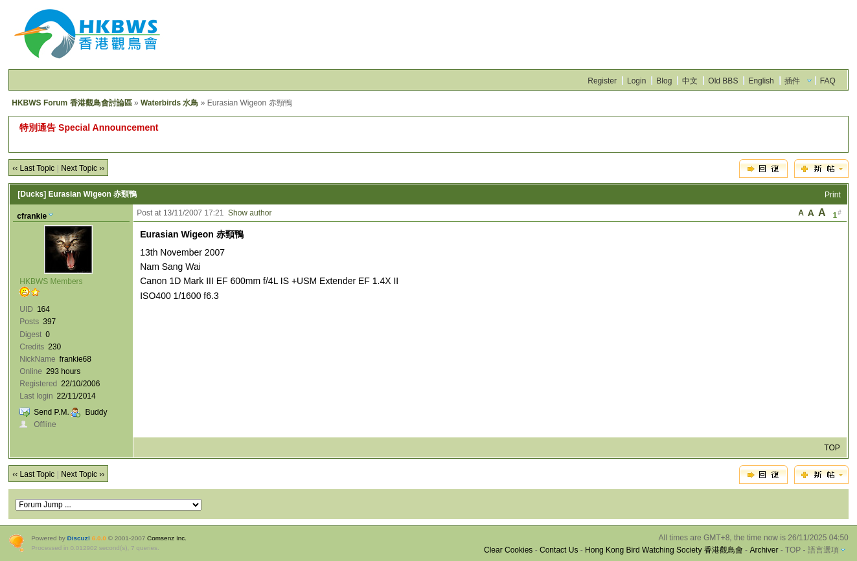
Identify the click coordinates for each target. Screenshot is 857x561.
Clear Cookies (508, 550)
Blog (664, 80)
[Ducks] (31, 194)
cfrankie (32, 216)
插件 (792, 80)
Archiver (763, 550)
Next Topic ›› (82, 168)
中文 (690, 80)
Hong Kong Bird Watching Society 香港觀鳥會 (664, 550)
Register (602, 80)
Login (636, 80)
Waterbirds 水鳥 (170, 102)
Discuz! (78, 538)
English (760, 80)
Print (833, 194)
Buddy (96, 412)
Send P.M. (51, 412)
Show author (249, 212)
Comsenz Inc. (167, 538)
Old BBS (723, 80)
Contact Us (559, 550)
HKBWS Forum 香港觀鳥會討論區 (71, 102)
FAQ (828, 80)
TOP (832, 447)
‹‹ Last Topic (33, 168)
